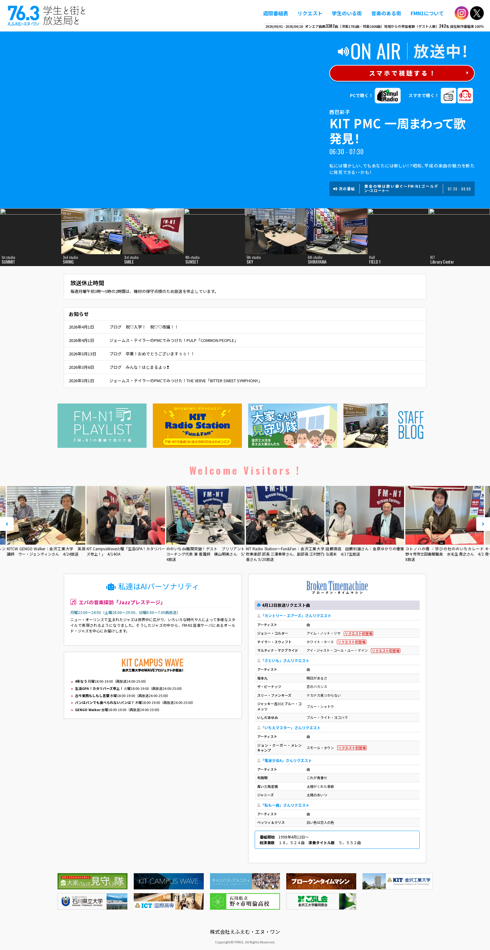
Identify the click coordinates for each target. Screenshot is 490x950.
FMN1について (427, 13)
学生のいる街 (347, 13)
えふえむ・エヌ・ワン (46, 15)
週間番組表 (275, 13)
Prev (7, 524)
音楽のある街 (386, 13)
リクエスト (310, 13)
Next (483, 524)
